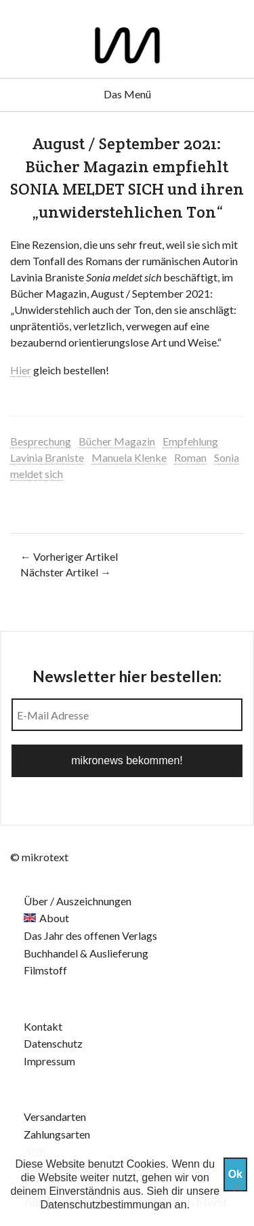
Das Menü (127, 93)
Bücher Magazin (117, 441)
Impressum (49, 1060)
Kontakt (43, 1026)
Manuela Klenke (129, 457)
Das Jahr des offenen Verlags (90, 935)
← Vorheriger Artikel (69, 556)
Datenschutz (53, 1043)
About (54, 917)
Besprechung (40, 441)
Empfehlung (190, 441)
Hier (20, 369)
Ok (235, 1174)
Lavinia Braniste (47, 457)
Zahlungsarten (57, 1134)
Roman (190, 457)
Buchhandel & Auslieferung (86, 953)
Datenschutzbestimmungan (106, 1204)
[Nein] (237, 1186)
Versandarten (55, 1116)
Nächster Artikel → (65, 572)
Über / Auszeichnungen (77, 900)
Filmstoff (45, 970)
